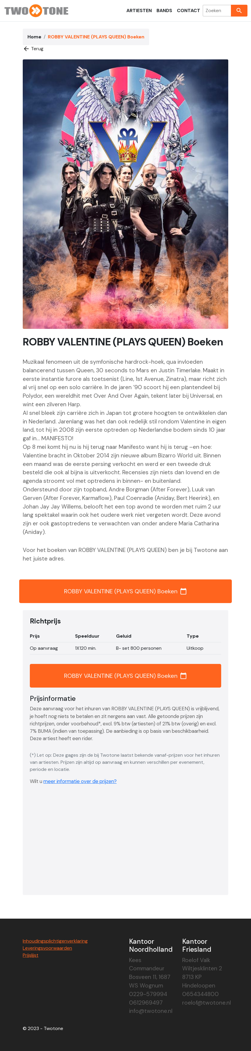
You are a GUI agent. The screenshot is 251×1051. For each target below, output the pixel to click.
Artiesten (139, 10)
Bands (164, 10)
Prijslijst (30, 955)
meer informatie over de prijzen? (80, 781)
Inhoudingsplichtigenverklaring (55, 941)
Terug (33, 48)
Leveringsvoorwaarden (47, 948)
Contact (188, 10)
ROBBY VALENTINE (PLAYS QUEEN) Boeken (125, 591)
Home (34, 37)
